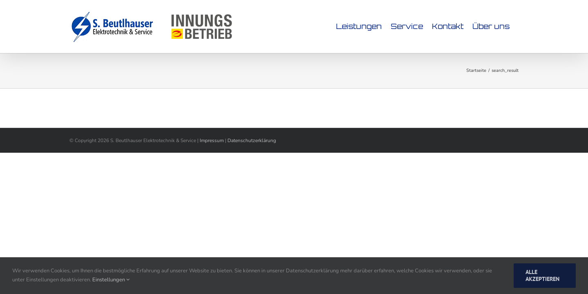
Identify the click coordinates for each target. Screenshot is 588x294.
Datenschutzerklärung (251, 140)
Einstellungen (110, 279)
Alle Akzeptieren (542, 275)
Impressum (212, 140)
